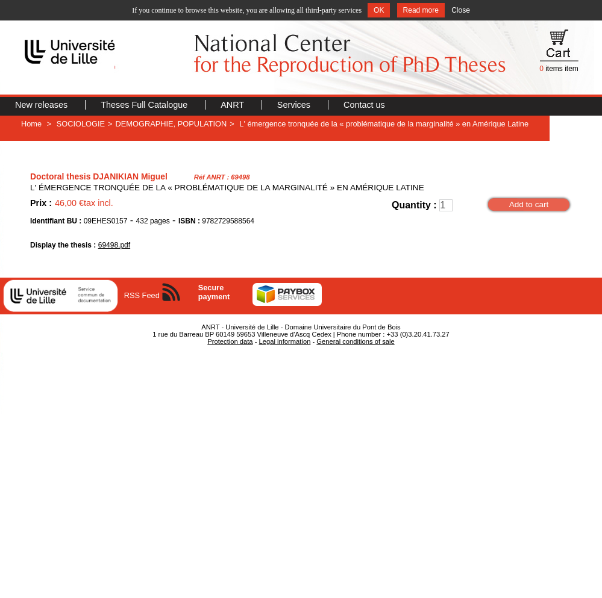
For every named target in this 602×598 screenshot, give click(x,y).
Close (460, 10)
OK (379, 10)
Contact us (364, 105)
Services (295, 105)
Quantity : (414, 205)
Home (31, 123)
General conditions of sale (355, 341)
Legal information (285, 341)
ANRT (233, 105)
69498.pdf (114, 245)
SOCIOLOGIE (81, 123)
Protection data (229, 341)
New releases (42, 105)
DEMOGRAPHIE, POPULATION (171, 123)
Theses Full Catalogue (145, 105)
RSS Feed (142, 295)
